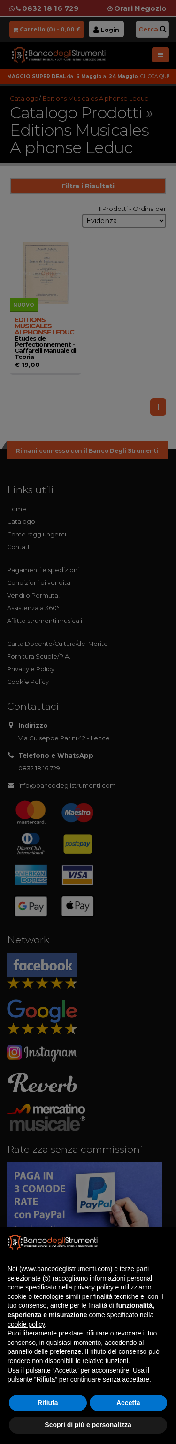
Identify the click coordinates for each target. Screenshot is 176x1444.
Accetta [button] (128, 1402)
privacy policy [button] (94, 1287)
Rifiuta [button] (48, 1402)
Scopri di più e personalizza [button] (88, 1424)
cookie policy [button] (26, 1324)
